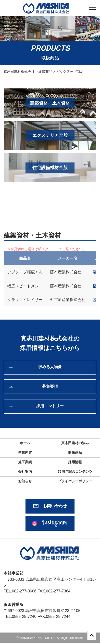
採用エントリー (50, 406)
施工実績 (25, 462)
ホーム (25, 443)
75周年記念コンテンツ (75, 471)
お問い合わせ (55, 506)
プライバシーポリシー (75, 481)
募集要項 (50, 386)
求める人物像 (50, 367)
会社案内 (25, 471)
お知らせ (25, 481)
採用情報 (75, 462)
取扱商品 (75, 452)
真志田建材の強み (75, 443)
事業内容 (25, 452)
